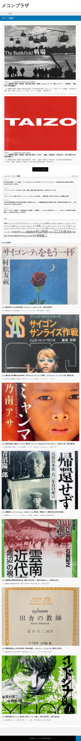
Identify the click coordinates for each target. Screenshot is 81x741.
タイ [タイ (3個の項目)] (31, 226)
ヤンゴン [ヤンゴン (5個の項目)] (7, 232)
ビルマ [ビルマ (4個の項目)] (13, 228)
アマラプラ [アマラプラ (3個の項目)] (11, 223)
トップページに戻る (40, 169)
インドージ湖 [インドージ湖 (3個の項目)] (33, 223)
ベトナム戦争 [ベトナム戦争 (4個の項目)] (44, 228)
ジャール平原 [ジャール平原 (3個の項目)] (26, 226)
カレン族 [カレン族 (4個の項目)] (52, 223)
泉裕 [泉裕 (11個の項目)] (69, 231)
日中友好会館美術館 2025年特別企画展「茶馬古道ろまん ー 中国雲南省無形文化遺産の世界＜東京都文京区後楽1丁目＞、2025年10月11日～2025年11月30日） (40, 203)
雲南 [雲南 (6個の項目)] (34, 236)
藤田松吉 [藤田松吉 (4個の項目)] (25, 236)
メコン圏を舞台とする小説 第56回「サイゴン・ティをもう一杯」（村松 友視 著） (27, 307)
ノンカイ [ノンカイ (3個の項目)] (58, 226)
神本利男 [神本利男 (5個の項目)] (11, 236)
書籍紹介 (33, 81)
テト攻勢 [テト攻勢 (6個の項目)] (36, 226)
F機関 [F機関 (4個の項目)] (5, 223)
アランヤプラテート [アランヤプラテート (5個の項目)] (21, 223)
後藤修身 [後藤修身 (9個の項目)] (30, 231)
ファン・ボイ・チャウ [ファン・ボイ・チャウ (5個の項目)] (24, 228)
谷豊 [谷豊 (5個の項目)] (30, 236)
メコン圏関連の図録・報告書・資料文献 (21, 81)
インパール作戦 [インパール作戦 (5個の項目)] (43, 223)
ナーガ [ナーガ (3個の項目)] (54, 226)
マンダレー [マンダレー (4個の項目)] (52, 228)
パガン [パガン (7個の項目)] (69, 226)
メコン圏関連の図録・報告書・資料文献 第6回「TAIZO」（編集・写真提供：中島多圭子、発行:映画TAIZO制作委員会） (40, 156)
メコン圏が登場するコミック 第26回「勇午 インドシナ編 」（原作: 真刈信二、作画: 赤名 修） (31, 716)
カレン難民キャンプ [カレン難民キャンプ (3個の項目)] (60, 223)
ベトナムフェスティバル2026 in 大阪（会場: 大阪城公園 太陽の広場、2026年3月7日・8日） (30, 190)
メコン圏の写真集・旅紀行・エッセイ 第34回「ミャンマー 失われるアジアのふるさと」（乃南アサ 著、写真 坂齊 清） (39, 443)
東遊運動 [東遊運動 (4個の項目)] (51, 232)
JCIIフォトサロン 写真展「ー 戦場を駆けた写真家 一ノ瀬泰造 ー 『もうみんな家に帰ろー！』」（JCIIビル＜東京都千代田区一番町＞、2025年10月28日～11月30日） (40, 211)
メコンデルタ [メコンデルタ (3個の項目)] (59, 228)
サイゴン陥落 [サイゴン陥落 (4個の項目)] (11, 226)
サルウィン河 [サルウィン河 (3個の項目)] (19, 226)
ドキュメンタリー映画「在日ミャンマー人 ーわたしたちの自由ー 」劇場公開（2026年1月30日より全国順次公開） (36, 196)
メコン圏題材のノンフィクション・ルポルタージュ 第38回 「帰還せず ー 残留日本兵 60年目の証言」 (33, 512)
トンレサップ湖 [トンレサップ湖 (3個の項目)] (45, 226)
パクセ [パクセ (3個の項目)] (74, 226)
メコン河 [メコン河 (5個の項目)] (66, 228)
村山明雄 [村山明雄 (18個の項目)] (42, 231)
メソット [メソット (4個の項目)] (73, 228)
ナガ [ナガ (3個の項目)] (50, 226)
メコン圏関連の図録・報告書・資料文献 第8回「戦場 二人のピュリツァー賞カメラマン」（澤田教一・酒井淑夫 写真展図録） (40, 85)
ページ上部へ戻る (78, 738)
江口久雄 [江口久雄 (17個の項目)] (60, 231)
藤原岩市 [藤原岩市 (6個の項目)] (18, 236)
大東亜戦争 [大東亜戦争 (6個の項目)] (16, 232)
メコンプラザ (39, 738)
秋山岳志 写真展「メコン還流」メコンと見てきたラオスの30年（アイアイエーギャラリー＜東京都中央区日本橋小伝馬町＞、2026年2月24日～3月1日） (40, 183)
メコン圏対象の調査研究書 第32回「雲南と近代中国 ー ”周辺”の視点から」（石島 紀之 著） (30, 580)
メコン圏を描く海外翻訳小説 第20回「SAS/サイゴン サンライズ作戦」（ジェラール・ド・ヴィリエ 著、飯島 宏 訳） (38, 375)
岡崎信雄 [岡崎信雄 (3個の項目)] (23, 232)
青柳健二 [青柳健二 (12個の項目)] (41, 235)
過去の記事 (75, 176)
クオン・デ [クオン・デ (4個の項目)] (69, 223)
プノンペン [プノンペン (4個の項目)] (36, 228)
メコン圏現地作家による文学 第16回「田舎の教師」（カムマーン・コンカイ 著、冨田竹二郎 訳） (32, 648)
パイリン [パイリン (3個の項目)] (63, 226)
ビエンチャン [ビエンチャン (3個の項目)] (7, 228)
